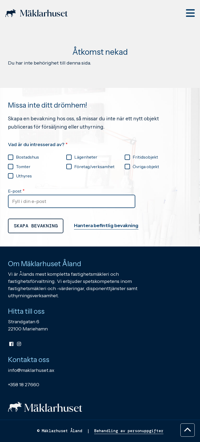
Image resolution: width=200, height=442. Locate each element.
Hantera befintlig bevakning (106, 225)
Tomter (23, 166)
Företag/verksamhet (94, 166)
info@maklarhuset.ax (31, 370)
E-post (14, 191)
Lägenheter (85, 157)
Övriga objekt (146, 166)
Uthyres (24, 175)
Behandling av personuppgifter (128, 431)
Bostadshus (27, 157)
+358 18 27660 (23, 385)
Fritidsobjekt (145, 157)
